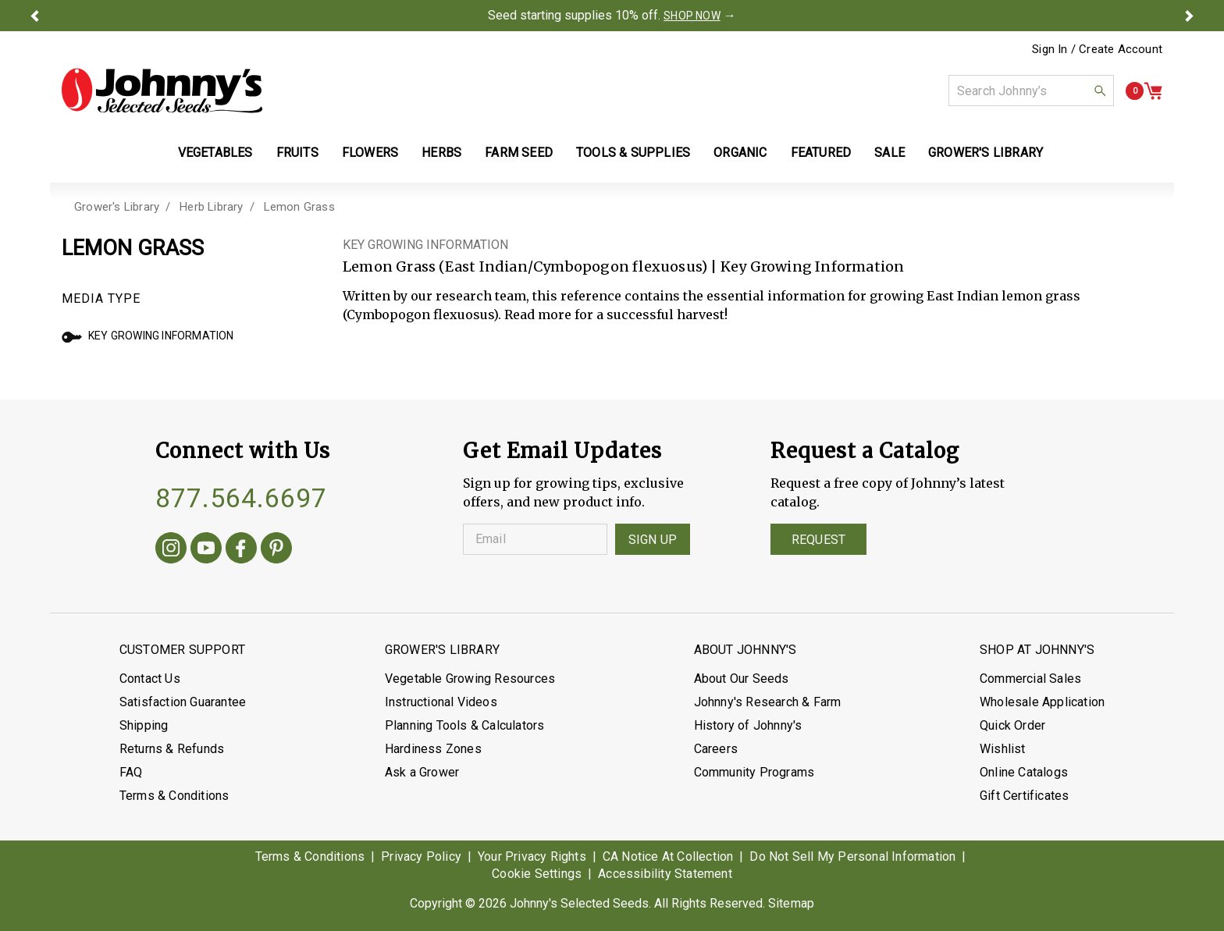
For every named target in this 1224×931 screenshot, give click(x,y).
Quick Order (1012, 725)
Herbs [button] (441, 152)
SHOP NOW (692, 15)
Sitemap (791, 903)
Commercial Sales (1030, 678)
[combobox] (1031, 90)
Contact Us (149, 678)
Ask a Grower (422, 772)
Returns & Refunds (171, 748)
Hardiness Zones (433, 748)
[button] (34, 15)
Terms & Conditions (174, 795)
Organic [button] (740, 152)
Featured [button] (821, 152)
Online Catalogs (1024, 772)
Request (818, 539)
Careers (716, 748)
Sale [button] (889, 152)
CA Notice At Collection (668, 856)
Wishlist (1003, 748)
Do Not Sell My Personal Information (852, 856)
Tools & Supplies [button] (633, 152)
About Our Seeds (741, 678)
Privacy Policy (421, 856)
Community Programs (754, 772)
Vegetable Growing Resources (470, 678)
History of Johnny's (748, 725)
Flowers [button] (370, 152)
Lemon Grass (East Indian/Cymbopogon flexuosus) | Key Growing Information (623, 266)
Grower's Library (116, 207)
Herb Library (211, 207)
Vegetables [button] (215, 152)
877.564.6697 (241, 497)
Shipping (144, 725)
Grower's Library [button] (987, 152)
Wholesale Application (1042, 702)
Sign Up (652, 539)
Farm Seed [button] (519, 152)
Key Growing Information (148, 335)
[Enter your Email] (535, 539)
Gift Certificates (1024, 795)
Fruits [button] (297, 152)
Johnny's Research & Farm (768, 702)
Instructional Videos (441, 702)
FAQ (131, 772)
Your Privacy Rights (532, 856)
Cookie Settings (537, 873)
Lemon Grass (299, 207)
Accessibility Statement (665, 873)
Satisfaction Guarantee (182, 702)
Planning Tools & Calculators (465, 725)
